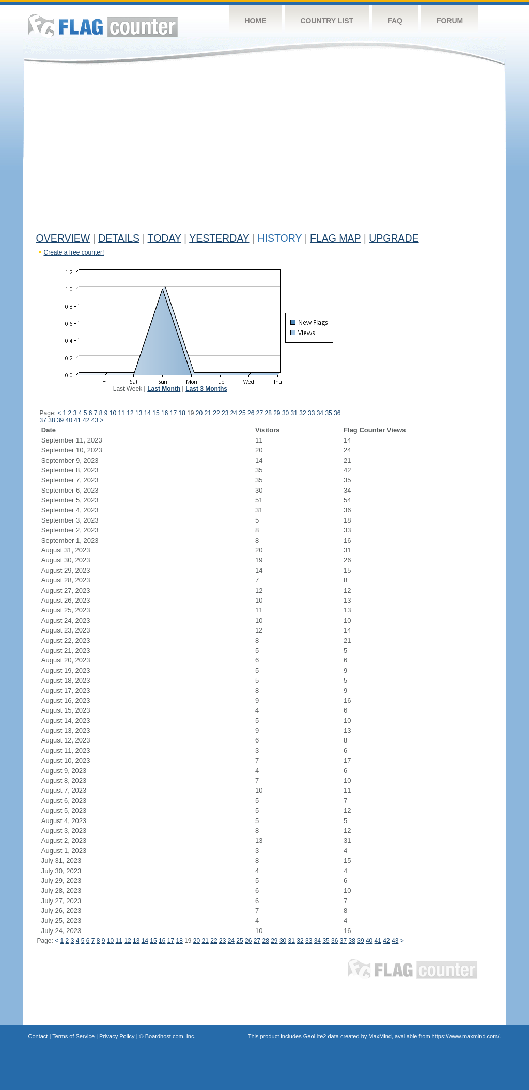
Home (256, 21)
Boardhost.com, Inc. (170, 1036)
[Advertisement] (264, 150)
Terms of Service (73, 1036)
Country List (327, 21)
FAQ (394, 21)
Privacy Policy (116, 1036)
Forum (450, 21)
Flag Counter (103, 25)
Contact (38, 1036)
